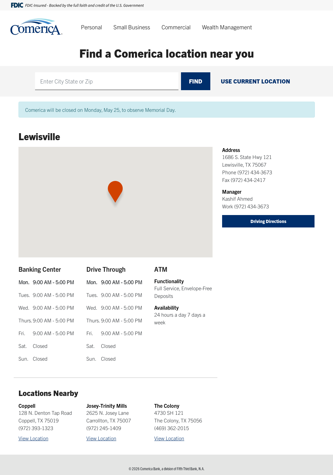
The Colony (166, 405)
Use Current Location (255, 81)
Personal (91, 27)
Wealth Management (227, 27)
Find (195, 81)
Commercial (176, 27)
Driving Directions (268, 221)
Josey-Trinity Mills (106, 405)
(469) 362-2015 (171, 428)
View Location (33, 438)
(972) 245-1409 (103, 428)
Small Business (131, 27)
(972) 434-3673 (254, 172)
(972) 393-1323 (35, 428)
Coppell (26, 405)
